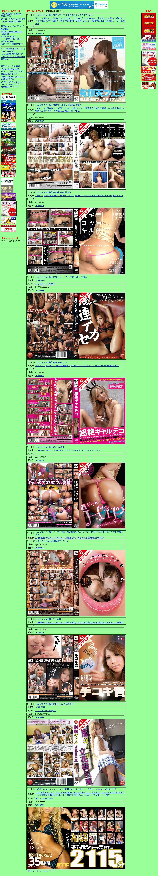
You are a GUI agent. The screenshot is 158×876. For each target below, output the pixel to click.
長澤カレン (107, 108)
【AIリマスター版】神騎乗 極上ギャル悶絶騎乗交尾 (58, 105)
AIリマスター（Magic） (45, 284)
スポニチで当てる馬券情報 (13, 19)
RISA (108, 795)
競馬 (3, 66)
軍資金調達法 (7, 74)
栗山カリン (69, 111)
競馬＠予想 (6, 16)
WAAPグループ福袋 (44, 798)
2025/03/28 (39, 376)
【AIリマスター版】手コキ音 (48, 619)
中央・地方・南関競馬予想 (13, 57)
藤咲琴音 (96, 21)
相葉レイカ (114, 21)
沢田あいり (112, 622)
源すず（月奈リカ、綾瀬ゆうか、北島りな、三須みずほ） (61, 18)
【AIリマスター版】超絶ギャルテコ (51, 362)
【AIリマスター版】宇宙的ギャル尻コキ (53, 192)
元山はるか (87, 21)
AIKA (77, 111)
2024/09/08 (39, 717)
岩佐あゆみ (43, 21)
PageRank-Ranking (8, 36)
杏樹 (114, 108)
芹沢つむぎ (99, 538)
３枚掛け (5, 34)
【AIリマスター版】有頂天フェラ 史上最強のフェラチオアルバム (64, 15)
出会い (18, 84)
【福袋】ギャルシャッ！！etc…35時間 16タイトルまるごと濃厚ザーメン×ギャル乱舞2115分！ (76, 789)
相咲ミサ (121, 108)
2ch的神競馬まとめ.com (11, 14)
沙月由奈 (60, 21)
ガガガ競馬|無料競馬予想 (12, 54)
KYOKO (50, 792)
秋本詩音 (116, 792)
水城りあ (104, 21)
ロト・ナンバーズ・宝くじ (13, 71)
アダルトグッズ (8, 82)
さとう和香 (80, 792)
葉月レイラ (70, 792)
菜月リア (102, 622)
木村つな (112, 18)
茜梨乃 (91, 538)
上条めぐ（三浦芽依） (45, 108)
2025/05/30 (39, 34)
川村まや (62, 795)
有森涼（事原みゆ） (76, 795)
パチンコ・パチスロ (10, 69)
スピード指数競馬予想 (11, 21)
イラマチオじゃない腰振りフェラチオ (52, 541)
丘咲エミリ (90, 795)
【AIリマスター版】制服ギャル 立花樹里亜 (54, 704)
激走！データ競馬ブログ (12, 44)
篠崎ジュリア (41, 111)
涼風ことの (60, 792)
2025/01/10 (39, 632)
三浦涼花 (87, 108)
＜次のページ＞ (47, 871)
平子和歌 (52, 21)
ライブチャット (8, 84)
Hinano (61, 111)
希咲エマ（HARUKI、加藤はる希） (61, 538)
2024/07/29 (39, 805)
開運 (15, 74)
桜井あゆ (54, 795)
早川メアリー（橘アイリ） (71, 108)
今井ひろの (92, 18)
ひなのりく (107, 792)
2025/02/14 (39, 460)
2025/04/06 (39, 290)
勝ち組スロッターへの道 (12, 31)
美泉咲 (78, 21)
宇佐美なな (102, 18)
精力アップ (20, 82)
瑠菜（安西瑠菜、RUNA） (78, 450)
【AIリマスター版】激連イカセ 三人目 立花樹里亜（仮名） (61, 277)
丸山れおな (100, 795)
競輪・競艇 (10, 66)
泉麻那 (44, 792)
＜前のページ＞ (33, 871)
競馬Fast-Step (6, 59)
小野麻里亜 (82, 622)
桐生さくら (51, 450)
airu (57, 108)
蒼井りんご (53, 111)
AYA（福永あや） (93, 792)
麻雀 (18, 66)
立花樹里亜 (70, 21)
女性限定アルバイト (10, 87)
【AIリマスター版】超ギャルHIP (49, 447)
